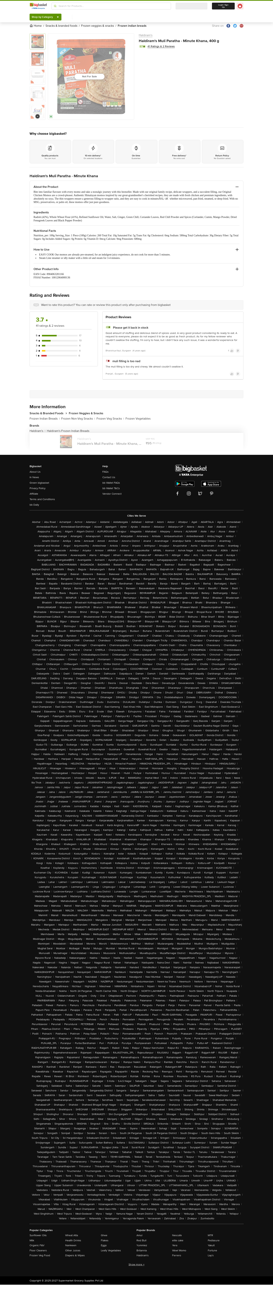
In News (34, 477)
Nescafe (177, 1235)
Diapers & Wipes (75, 1255)
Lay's (211, 1255)
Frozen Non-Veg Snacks (78, 419)
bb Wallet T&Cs (111, 488)
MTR (210, 1235)
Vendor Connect (112, 493)
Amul (139, 1235)
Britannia (141, 1250)
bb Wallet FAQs (111, 482)
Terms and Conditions (42, 499)
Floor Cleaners (38, 1250)
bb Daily (34, 504)
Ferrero (176, 1255)
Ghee (104, 1235)
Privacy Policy (38, 488)
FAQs (105, 471)
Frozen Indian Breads (45, 419)
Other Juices (72, 1250)
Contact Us (108, 477)
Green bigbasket (39, 482)
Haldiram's (145, 35)
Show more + (136, 1264)
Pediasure (214, 1240)
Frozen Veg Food (40, 1255)
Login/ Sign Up (223, 6)
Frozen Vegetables (138, 419)
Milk (32, 1240)
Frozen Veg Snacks (110, 419)
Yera (174, 1245)
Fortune (212, 1250)
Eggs (104, 1245)
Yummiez (141, 1245)
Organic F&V (37, 1245)
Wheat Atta (71, 1235)
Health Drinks (73, 1240)
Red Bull (141, 1240)
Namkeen (70, 1245)
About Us (35, 471)
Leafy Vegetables (111, 1250)
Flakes (104, 1240)
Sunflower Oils (38, 1235)
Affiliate (34, 493)
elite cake (177, 1240)
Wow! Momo (179, 1250)
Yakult (211, 1245)
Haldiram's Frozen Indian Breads (68, 431)
